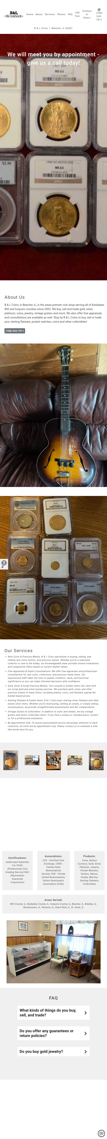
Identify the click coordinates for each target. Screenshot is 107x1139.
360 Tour (77, 14)
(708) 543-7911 (99, 14)
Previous (13, 952)
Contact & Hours (87, 14)
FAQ (70, 14)
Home (29, 14)
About (39, 14)
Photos (61, 14)
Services (50, 14)
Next (94, 952)
